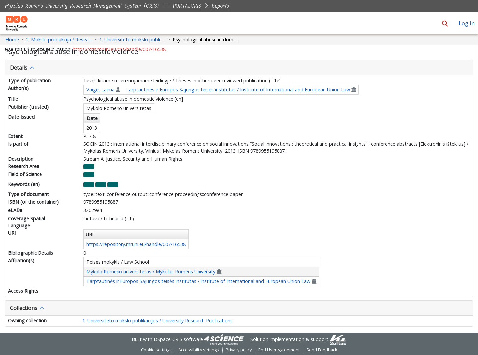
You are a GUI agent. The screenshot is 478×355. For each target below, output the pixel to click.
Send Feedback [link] (321, 350)
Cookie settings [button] (156, 350)
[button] (445, 23)
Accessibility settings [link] (198, 350)
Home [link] (12, 39)
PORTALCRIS (187, 5)
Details (18, 67)
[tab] (239, 67)
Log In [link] (467, 23)
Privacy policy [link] (239, 350)
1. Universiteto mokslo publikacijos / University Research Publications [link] (132, 39)
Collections (23, 307)
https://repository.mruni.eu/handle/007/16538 (136, 244)
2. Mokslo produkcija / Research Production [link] (59, 39)
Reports (220, 5)
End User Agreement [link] (279, 350)
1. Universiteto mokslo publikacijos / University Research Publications (157, 320)
